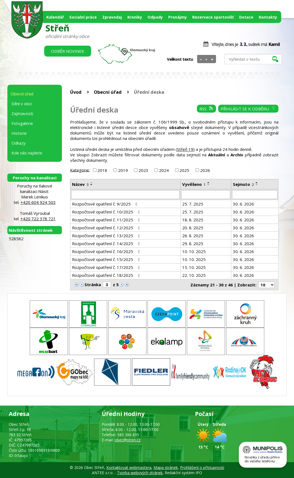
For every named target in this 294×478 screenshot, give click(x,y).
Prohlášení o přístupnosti (202, 467)
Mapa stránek (166, 467)
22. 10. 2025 (194, 275)
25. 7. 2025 (192, 204)
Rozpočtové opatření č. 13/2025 (106, 235)
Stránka (93, 284)
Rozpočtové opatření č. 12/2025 (106, 227)
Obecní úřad (108, 92)
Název (80, 184)
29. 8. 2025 (192, 243)
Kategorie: (80, 169)
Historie (19, 133)
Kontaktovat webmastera (128, 467)
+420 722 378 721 (38, 218)
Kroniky (134, 17)
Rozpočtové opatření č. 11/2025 (106, 219)
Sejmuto (243, 184)
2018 (102, 170)
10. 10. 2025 (194, 251)
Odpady (155, 17)
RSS (206, 109)
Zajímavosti (22, 113)
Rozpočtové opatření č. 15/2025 (106, 259)
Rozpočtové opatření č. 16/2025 (106, 251)
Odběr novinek (67, 51)
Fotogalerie (22, 123)
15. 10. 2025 (194, 267)
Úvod (76, 92)
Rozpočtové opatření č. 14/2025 (106, 243)
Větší (212, 59)
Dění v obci (21, 103)
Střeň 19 (185, 149)
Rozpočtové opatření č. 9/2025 (105, 204)
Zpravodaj (112, 17)
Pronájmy (177, 17)
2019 (123, 170)
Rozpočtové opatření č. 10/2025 (106, 212)
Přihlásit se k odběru (248, 109)
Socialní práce (83, 17)
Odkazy (18, 143)
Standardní (206, 59)
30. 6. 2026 (243, 204)
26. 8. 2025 (192, 235)
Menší (201, 59)
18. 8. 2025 (192, 219)
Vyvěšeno (194, 184)
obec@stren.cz (127, 439)
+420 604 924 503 (38, 202)
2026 (205, 170)
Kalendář (55, 17)
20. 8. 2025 (192, 227)
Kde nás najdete (26, 153)
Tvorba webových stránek (140, 472)
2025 (184, 170)
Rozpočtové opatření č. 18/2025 (106, 275)
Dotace (246, 17)
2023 (143, 170)
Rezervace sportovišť (213, 17)
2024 (164, 170)
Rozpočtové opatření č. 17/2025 (106, 267)
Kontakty (268, 17)
